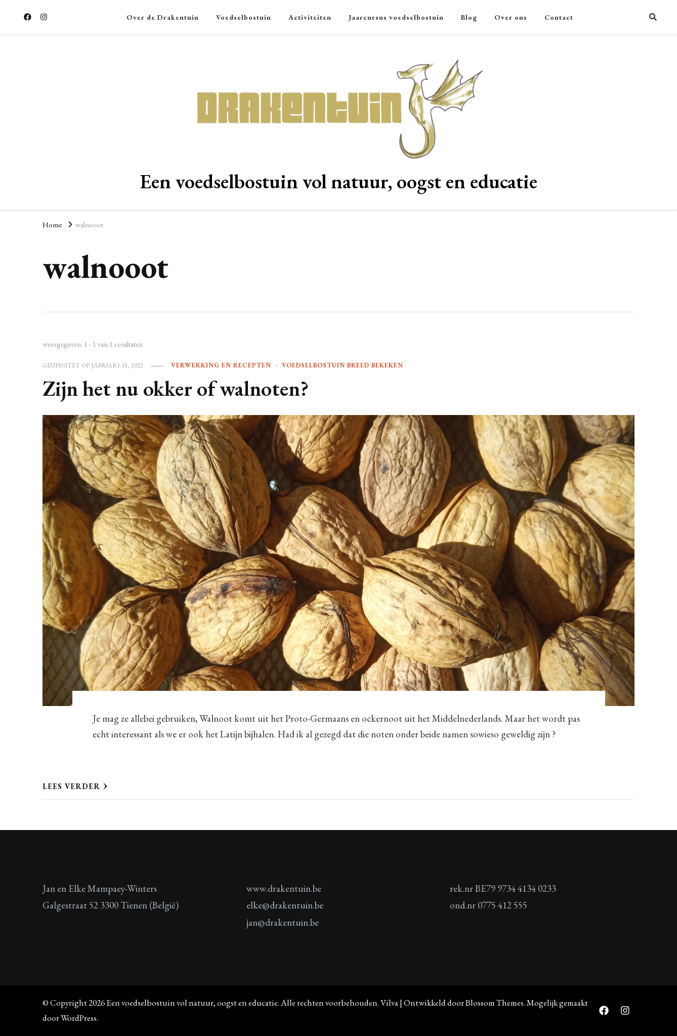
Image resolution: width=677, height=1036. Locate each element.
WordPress (79, 1017)
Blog (469, 17)
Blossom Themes (495, 1002)
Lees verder (75, 786)
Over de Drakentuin (162, 17)
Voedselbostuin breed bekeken (342, 365)
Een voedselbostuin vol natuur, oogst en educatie (338, 181)
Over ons (510, 17)
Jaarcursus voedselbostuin (396, 17)
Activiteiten (309, 17)
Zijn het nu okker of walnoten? (176, 388)
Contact (558, 17)
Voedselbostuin (243, 17)
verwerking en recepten (221, 365)
